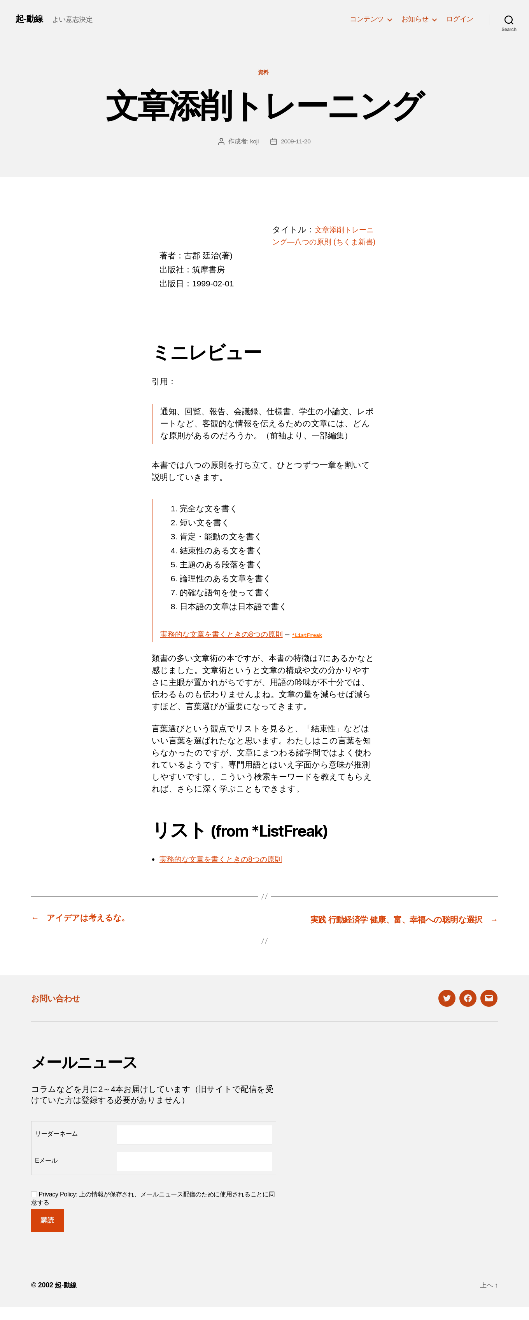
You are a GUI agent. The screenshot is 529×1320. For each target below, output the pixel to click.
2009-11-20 (295, 142)
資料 (264, 73)
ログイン (459, 19)
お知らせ (415, 19)
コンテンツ (367, 19)
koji (253, 142)
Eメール (46, 1173)
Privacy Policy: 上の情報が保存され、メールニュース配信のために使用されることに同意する (153, 1211)
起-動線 (30, 19)
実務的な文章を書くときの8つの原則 (229, 647)
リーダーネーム (56, 1146)
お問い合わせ (59, 1011)
